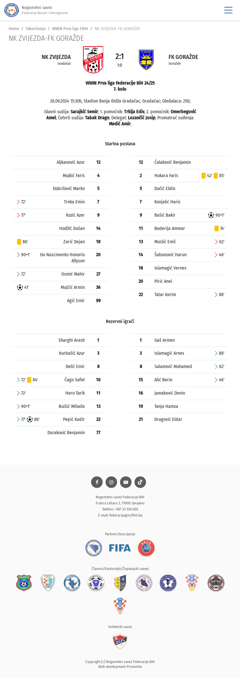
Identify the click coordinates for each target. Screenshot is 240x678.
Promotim (134, 666)
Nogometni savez (36, 10)
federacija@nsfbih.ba (125, 515)
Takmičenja (35, 28)
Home (14, 28)
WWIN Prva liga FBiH (70, 28)
